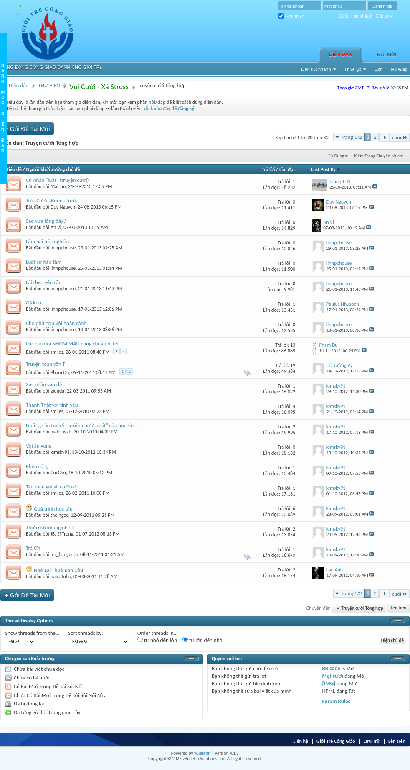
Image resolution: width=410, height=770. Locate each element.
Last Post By (326, 169)
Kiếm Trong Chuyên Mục (377, 156)
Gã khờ (34, 302)
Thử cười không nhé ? (50, 527)
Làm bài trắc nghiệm (48, 241)
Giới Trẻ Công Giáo (335, 741)
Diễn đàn (340, 55)
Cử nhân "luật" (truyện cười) (57, 180)
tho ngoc (59, 515)
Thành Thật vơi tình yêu (52, 405)
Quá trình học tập (53, 509)
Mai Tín (58, 186)
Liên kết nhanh (316, 69)
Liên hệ (300, 741)
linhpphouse (63, 248)
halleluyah (61, 432)
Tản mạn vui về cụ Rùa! (51, 486)
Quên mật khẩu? (355, 15)
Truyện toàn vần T (45, 364)
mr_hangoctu (64, 554)
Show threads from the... (32, 633)
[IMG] (329, 683)
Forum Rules (336, 701)
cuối (399, 137)
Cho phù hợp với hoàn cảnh (56, 323)
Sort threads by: (85, 633)
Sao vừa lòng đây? (46, 221)
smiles (57, 352)
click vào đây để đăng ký (169, 108)
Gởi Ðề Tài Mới (27, 128)
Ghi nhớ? (291, 16)
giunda (57, 391)
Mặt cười (332, 676)
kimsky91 (60, 452)
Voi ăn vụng (38, 446)
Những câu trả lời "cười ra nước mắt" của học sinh (81, 425)
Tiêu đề (14, 169)
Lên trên (399, 608)
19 (292, 365)
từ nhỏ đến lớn (157, 640)
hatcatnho (61, 576)
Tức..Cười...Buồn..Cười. (51, 200)
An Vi (56, 227)
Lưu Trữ (372, 741)
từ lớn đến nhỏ (202, 640)
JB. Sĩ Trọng (62, 534)
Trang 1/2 (351, 137)
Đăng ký (384, 15)
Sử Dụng (336, 156)
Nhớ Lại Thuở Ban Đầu (58, 570)
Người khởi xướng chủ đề (53, 169)
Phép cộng (37, 466)
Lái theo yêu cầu (43, 282)
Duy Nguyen (63, 207)
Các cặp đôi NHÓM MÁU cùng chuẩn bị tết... (74, 343)
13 (292, 345)
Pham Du (60, 372)
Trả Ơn (33, 548)
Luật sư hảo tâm (43, 262)
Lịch (378, 69)
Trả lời (268, 169)
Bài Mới (386, 55)
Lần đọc (287, 169)
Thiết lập (353, 69)
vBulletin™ (204, 753)
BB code (331, 668)
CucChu (58, 473)
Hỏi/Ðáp (399, 69)
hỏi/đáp (157, 102)
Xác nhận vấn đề (44, 384)
